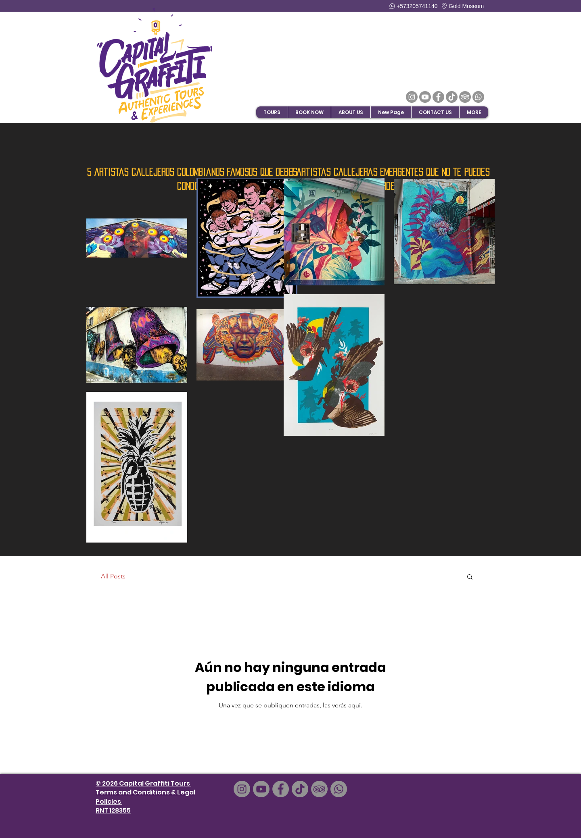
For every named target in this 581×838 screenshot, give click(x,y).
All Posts (113, 576)
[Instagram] (412, 97)
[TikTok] (452, 97)
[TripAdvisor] (465, 97)
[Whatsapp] (478, 97)
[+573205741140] (414, 5)
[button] (309, 112)
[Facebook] (438, 97)
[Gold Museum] (468, 5)
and (125, 792)
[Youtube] (425, 97)
